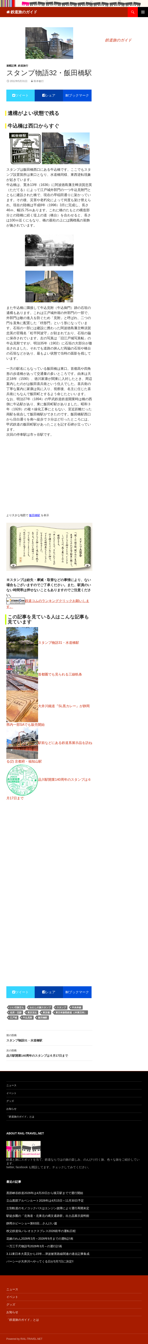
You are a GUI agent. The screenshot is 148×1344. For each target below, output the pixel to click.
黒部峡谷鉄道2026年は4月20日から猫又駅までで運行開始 (44, 1193)
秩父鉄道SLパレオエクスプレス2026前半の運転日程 (41, 1231)
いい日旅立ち (17, 1007)
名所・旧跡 (16, 1012)
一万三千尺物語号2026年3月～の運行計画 (34, 1246)
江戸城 (13, 1017)
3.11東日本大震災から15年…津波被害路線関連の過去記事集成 (47, 1253)
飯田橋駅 (34, 515)
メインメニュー (143, 12)
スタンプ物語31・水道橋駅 (49, 1037)
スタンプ (61, 1007)
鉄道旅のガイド (24, 12)
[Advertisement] (49, 883)
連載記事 (11, 65)
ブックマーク (79, 95)
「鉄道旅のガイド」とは (20, 1116)
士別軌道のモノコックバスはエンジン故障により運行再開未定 (47, 1208)
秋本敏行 (39, 81)
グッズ (10, 1101)
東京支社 (32, 1012)
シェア (50, 95)
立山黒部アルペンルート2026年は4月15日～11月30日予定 (45, 1200)
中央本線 (76, 1007)
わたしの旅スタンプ (40, 1007)
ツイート (22, 95)
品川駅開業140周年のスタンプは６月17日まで (49, 1052)
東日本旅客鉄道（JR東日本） (71, 1012)
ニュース (11, 1085)
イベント (11, 1093)
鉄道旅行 (23, 65)
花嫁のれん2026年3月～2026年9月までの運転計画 (39, 1238)
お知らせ (11, 1108)
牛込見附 (27, 1017)
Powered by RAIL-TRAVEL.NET (24, 1338)
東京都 (46, 1012)
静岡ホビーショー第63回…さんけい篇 (31, 1223)
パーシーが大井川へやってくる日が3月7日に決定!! (39, 1261)
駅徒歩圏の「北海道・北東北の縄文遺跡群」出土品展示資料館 (47, 1215)
